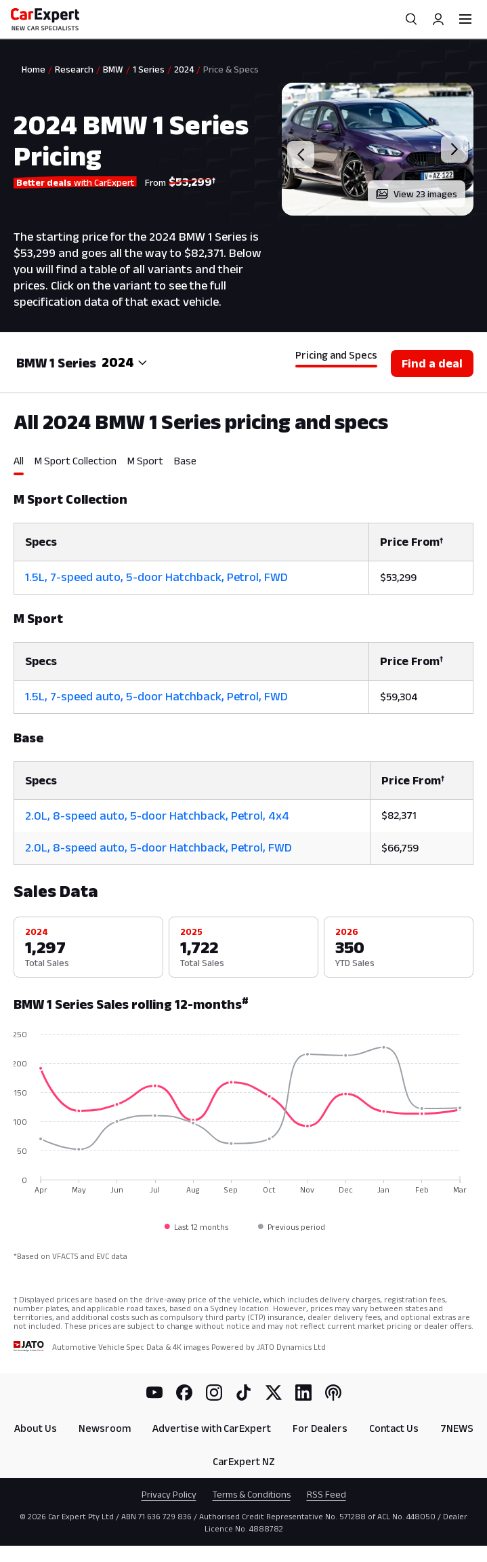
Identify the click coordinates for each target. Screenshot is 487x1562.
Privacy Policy (169, 1494)
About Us (35, 1428)
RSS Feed (326, 1494)
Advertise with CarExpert (211, 1428)
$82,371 (399, 815)
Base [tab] (185, 460)
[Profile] (438, 19)
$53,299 (398, 577)
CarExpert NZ (244, 1461)
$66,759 (400, 848)
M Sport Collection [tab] (76, 460)
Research (74, 69)
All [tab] (19, 460)
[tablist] (243, 465)
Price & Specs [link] (231, 69)
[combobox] (124, 362)
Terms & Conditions (252, 1494)
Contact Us (394, 1428)
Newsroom (105, 1428)
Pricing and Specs (336, 355)
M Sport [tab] (145, 460)
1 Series (149, 69)
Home (33, 69)
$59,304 (398, 696)
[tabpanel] (243, 670)
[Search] (411, 19)
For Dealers (320, 1428)
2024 (184, 69)
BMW (113, 69)
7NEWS (456, 1428)
